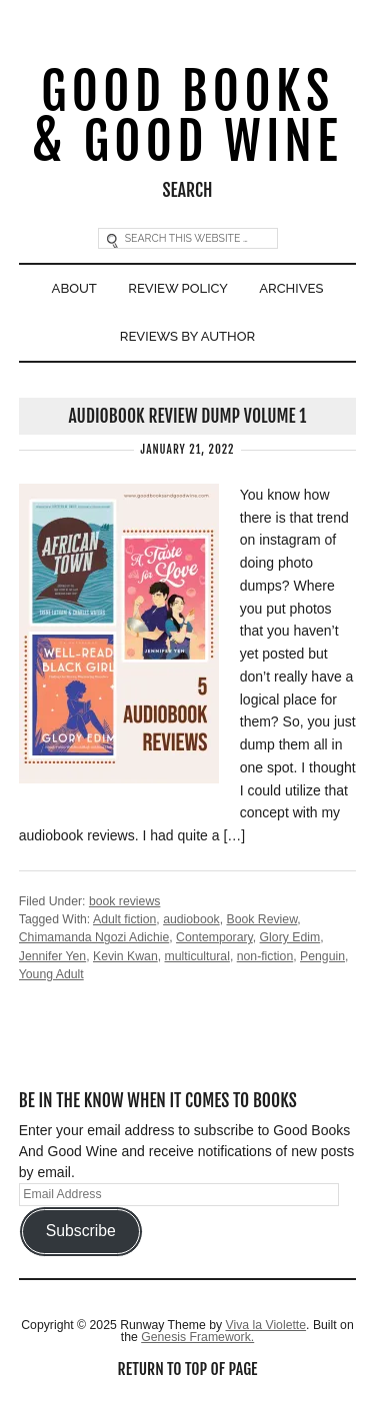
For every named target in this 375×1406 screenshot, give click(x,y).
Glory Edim (290, 937)
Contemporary (214, 937)
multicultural (197, 956)
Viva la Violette (265, 1325)
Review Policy (178, 288)
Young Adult (51, 974)
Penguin (322, 956)
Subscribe (81, 1230)
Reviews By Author (187, 336)
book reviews (125, 901)
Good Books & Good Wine (188, 117)
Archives (291, 288)
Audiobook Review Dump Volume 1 (188, 416)
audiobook (191, 919)
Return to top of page (188, 1369)
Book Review (261, 919)
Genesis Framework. (197, 1337)
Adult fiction (124, 919)
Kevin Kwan (125, 956)
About (74, 288)
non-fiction (265, 956)
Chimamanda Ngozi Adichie (94, 937)
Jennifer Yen (52, 956)
